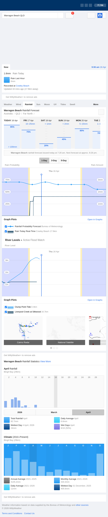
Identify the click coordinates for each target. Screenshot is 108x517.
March (54, 412)
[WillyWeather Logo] (17, 5)
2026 (19, 412)
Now (6, 67)
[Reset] (55, 15)
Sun (38, 104)
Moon (47, 104)
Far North (28, 113)
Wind (18, 104)
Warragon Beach (36, 113)
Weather (8, 104)
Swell (72, 104)
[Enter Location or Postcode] (33, 15)
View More (45, 361)
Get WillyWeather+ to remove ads (21, 97)
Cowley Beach (22, 86)
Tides (63, 104)
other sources (82, 505)
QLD (17, 113)
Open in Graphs (95, 219)
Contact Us (29, 513)
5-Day (64, 160)
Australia (8, 113)
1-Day (44, 160)
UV (55, 104)
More (95, 104)
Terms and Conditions (12, 513)
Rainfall (29, 104)
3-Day (54, 160)
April (88, 412)
